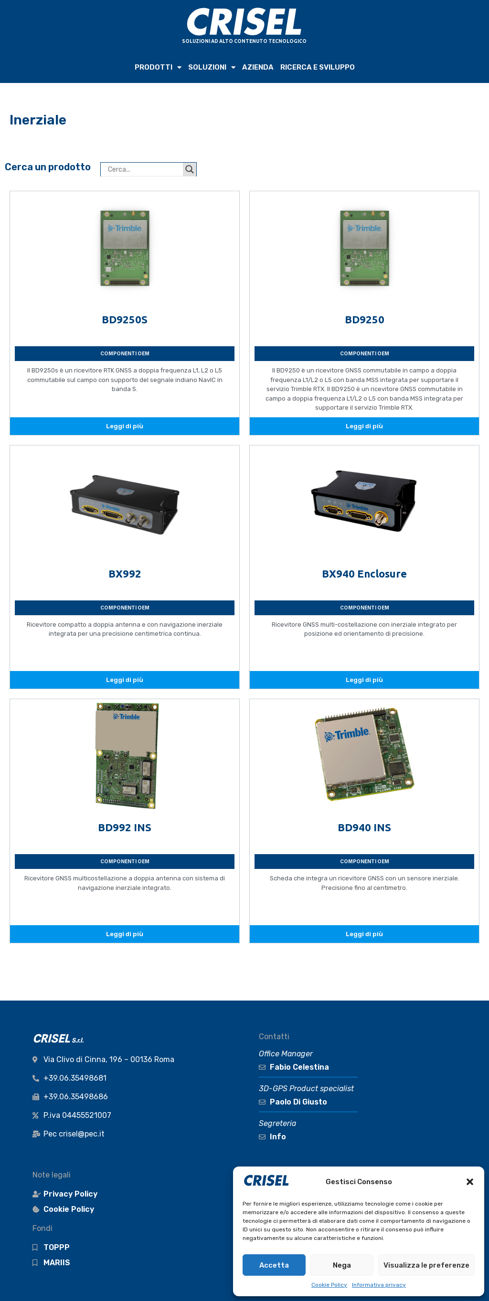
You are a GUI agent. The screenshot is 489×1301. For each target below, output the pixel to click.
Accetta (274, 1265)
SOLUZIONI (211, 67)
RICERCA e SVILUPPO (317, 67)
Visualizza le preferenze (426, 1265)
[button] (470, 1182)
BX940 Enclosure (364, 573)
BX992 (124, 573)
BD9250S (125, 319)
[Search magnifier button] (189, 169)
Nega (342, 1265)
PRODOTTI (158, 67)
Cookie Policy (329, 1284)
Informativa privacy (379, 1284)
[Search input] (144, 169)
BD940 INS (364, 827)
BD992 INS (124, 827)
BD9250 (364, 319)
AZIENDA (258, 67)
